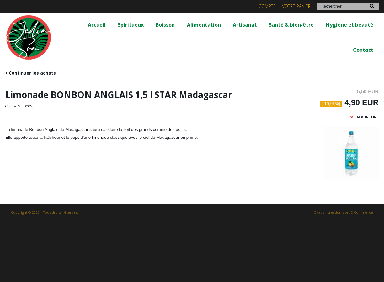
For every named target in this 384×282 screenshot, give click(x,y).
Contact (363, 49)
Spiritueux (131, 24)
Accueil (97, 24)
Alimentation (204, 24)
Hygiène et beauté (349, 24)
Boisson (165, 24)
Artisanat (245, 24)
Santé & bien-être (291, 24)
